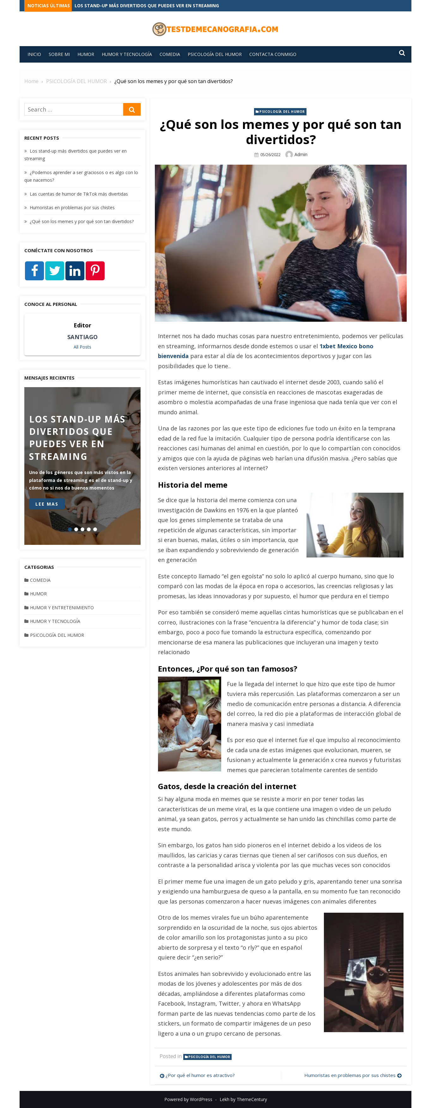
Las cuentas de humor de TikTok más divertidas (79, 194)
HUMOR (85, 54)
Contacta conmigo (272, 54)
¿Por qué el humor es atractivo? (200, 1075)
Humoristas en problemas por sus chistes (350, 1075)
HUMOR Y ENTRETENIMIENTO (62, 608)
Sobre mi (59, 54)
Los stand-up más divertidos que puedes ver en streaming (147, 6)
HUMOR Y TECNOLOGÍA (127, 54)
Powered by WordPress (188, 1099)
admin (300, 154)
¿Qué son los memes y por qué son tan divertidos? (82, 221)
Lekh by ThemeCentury (243, 1099)
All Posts (82, 347)
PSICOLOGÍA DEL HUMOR (215, 54)
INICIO (34, 54)
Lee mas (46, 504)
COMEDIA (170, 54)
